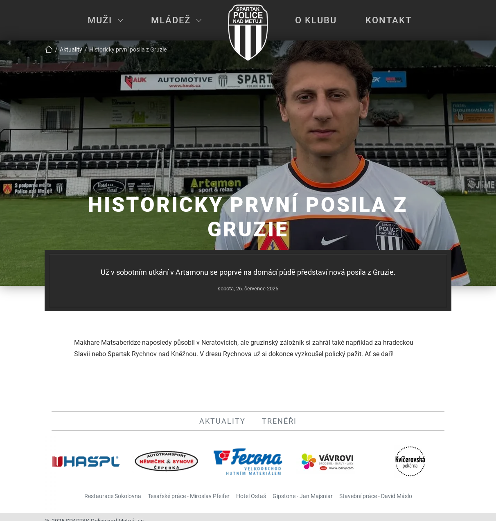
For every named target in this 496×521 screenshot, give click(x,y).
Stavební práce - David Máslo (375, 496)
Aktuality (222, 421)
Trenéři (279, 421)
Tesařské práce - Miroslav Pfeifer (189, 496)
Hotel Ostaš (251, 496)
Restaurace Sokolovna (112, 496)
